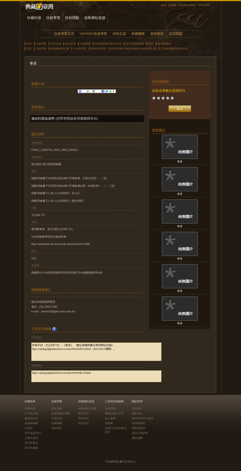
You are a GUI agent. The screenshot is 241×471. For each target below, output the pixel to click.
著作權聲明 (138, 423)
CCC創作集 (31, 413)
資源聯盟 (175, 33)
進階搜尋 (156, 33)
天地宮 (29, 428)
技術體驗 (72, 18)
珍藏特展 (34, 18)
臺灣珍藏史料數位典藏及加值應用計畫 (133, 48)
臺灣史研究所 (99, 48)
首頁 (163, 5)
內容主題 (119, 33)
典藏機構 (138, 33)
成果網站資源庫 (87, 408)
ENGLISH (204, 4)
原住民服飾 (31, 447)
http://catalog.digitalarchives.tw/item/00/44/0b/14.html (96, 376)
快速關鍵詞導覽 (60, 413)
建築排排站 (31, 418)
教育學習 (83, 413)
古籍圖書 (85, 43)
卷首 (179, 161)
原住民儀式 (31, 442)
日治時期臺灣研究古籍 (108, 43)
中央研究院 (80, 48)
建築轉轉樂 (31, 423)
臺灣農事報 (164, 43)
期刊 (151, 43)
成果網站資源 (94, 18)
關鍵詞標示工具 (114, 413)
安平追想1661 (33, 433)
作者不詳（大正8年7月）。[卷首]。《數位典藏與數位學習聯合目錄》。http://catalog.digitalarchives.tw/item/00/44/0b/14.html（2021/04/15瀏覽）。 (96, 351)
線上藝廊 (110, 418)
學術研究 (83, 418)
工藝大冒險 (31, 438)
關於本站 (137, 413)
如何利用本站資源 (142, 418)
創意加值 (83, 423)
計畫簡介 (137, 408)
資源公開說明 (140, 433)
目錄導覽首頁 (64, 33)
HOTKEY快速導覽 (93, 33)
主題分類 (56, 418)
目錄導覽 (53, 18)
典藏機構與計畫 (59, 48)
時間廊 (109, 423)
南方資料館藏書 (135, 43)
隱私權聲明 (138, 428)
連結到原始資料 (43, 118)
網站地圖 (137, 438)
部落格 (173, 5)
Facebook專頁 (187, 5)
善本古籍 (70, 43)
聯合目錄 (56, 408)
